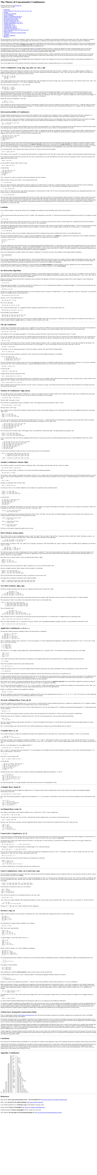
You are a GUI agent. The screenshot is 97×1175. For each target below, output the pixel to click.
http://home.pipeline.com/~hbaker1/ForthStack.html (54, 1160)
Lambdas (6, 12)
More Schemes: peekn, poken (11, 19)
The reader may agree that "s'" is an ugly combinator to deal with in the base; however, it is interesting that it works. (29, 821)
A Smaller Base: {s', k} (9, 24)
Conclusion (6, 34)
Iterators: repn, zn (8, 31)
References (6, 36)
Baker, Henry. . (21, 1160)
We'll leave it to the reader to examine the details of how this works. (17, 552)
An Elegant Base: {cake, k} (10, 27)
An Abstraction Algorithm (10, 13)
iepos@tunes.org (17, 5)
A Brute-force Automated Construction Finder (15, 32)
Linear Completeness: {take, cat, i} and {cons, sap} (16, 30)
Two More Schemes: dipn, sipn (11, 20)
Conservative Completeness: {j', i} (12, 28)
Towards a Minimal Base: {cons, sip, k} (13, 23)
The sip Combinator (8, 15)
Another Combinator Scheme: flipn (12, 17)
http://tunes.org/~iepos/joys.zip (26, 1068)
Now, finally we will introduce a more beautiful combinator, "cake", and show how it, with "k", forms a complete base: (48, 859)
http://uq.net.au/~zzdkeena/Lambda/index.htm (33, 1168)
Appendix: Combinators (9, 35)
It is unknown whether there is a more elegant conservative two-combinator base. (20, 909)
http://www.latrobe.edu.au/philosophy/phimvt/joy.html (48, 1173)
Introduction (7, 9)
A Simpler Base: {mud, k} (10, 26)
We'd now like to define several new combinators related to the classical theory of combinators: (48, 691)
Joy (35, 48)
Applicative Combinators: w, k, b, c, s (13, 21)
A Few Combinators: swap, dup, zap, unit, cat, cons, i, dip (18, 11)
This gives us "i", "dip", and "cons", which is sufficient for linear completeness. (20, 951)
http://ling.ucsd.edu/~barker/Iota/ (35, 1162)
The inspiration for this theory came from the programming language (17, 48)
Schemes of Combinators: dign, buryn (13, 16)
